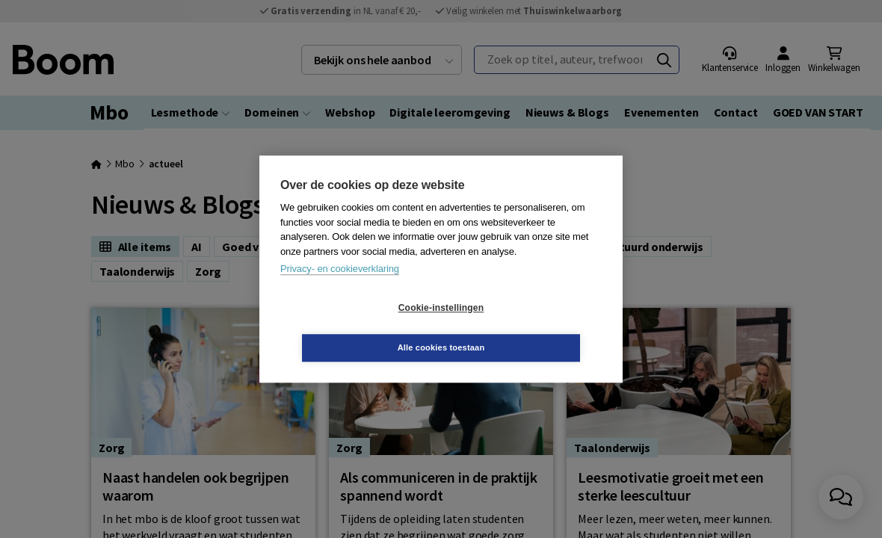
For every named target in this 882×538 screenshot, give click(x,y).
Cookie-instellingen (352, 328)
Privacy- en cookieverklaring (339, 288)
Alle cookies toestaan (530, 327)
